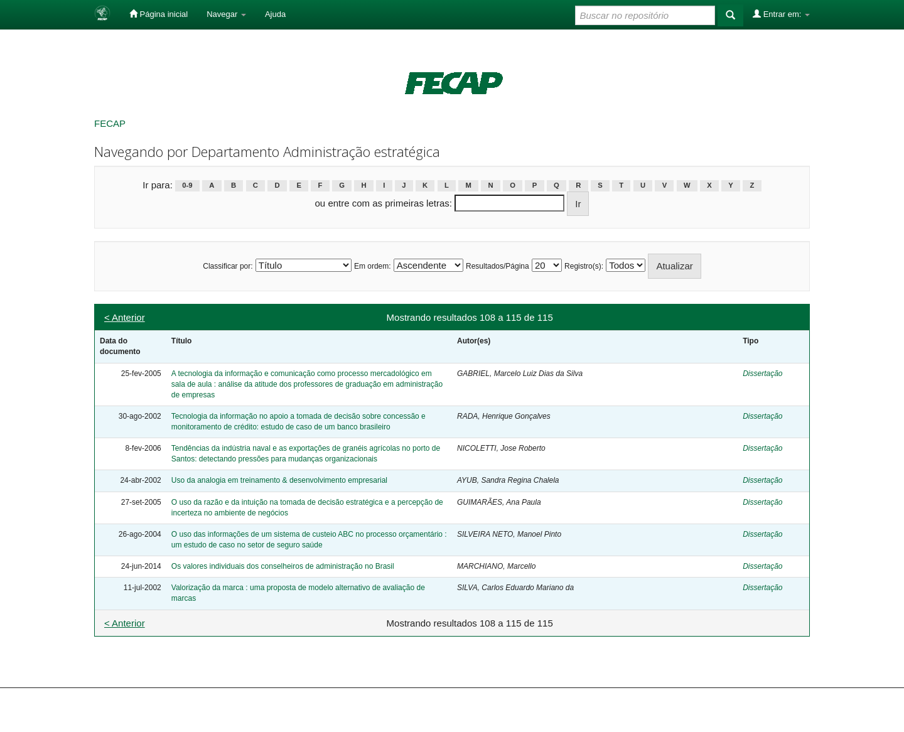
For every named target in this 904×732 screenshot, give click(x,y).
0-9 (187, 186)
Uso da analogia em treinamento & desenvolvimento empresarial (279, 480)
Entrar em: (781, 14)
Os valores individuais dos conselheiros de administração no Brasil (282, 566)
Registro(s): (583, 266)
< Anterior (124, 317)
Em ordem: (372, 266)
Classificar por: (227, 266)
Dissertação (762, 373)
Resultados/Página (497, 266)
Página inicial (158, 14)
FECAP (110, 123)
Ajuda (275, 14)
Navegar (226, 14)
